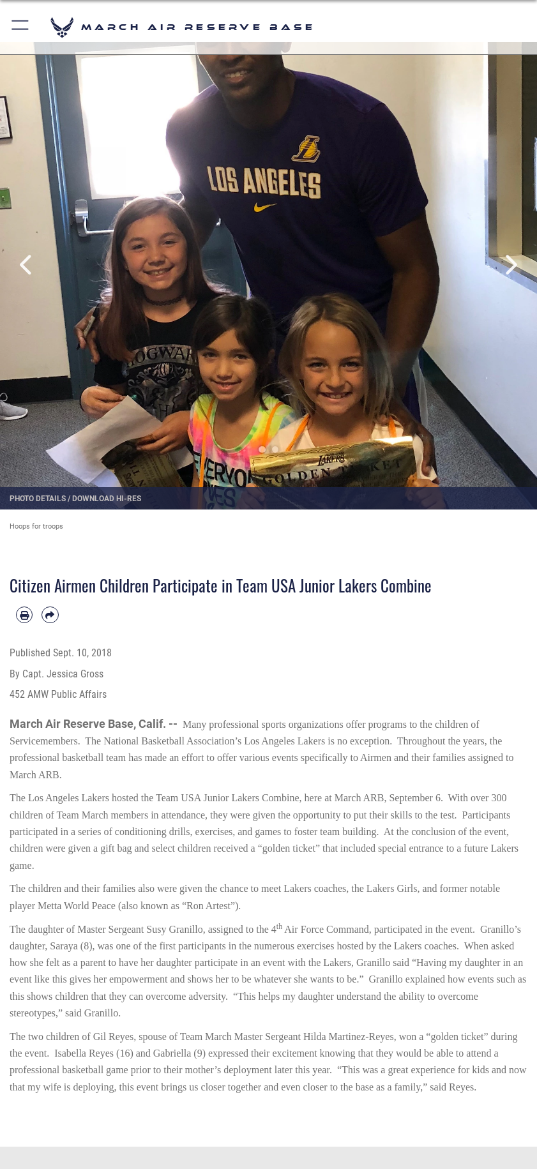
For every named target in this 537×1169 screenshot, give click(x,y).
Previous (27, 264)
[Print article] (24, 615)
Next (510, 264)
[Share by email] (50, 615)
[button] (21, 27)
